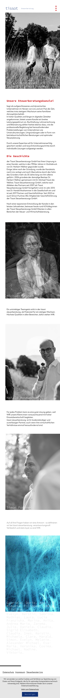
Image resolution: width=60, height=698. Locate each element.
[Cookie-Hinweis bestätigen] (30, 694)
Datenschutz (8, 672)
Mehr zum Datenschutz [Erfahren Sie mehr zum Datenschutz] (30, 689)
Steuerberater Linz (34, 672)
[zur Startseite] (19, 8)
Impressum (20, 672)
